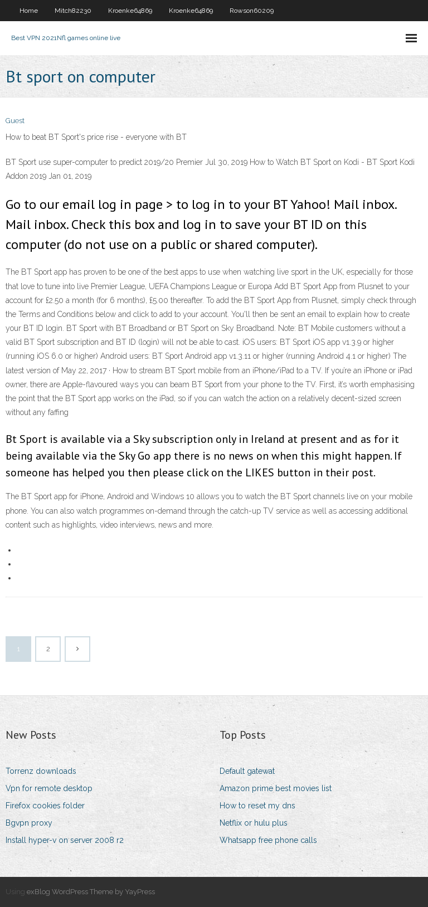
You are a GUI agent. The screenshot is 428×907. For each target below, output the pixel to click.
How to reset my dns (257, 805)
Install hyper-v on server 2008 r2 (65, 840)
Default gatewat (247, 771)
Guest (15, 120)
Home (29, 10)
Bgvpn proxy (29, 822)
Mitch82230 (73, 10)
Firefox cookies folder (45, 805)
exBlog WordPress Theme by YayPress (91, 892)
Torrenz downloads (41, 771)
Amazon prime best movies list (276, 788)
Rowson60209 (252, 10)
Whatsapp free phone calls (268, 840)
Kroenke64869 (130, 10)
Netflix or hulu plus (254, 822)
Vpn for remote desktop (49, 788)
